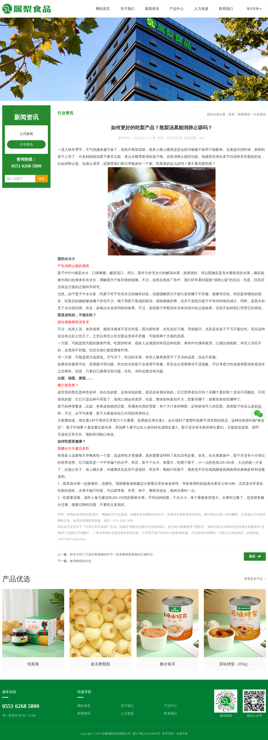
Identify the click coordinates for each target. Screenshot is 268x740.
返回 (252, 556)
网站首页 (103, 9)
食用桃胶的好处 (80, 561)
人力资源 (201, 9)
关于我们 (127, 9)
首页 (231, 114)
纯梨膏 (33, 664)
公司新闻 (26, 134)
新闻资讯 (152, 9)
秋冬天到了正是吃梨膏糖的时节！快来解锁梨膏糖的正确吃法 (111, 554)
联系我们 (226, 9)
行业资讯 (26, 144)
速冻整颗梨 (100, 664)
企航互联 (182, 733)
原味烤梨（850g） (235, 664)
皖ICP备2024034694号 (146, 733)
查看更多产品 (253, 578)
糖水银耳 (168, 664)
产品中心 (177, 9)
